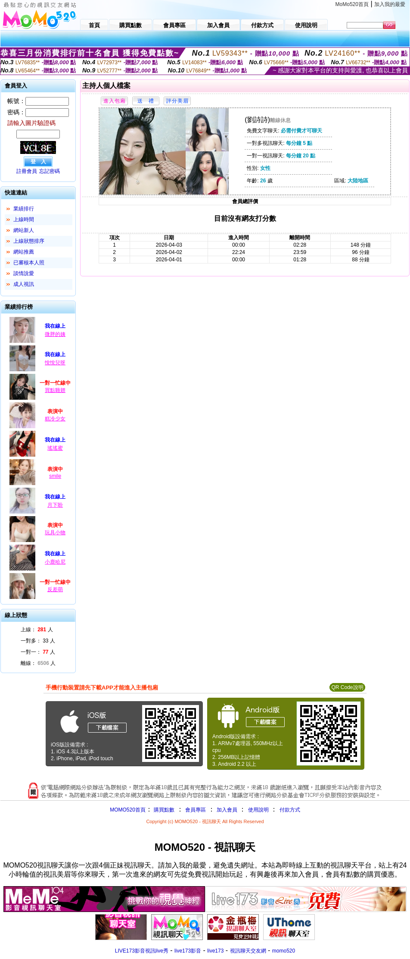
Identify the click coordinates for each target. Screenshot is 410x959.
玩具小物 (55, 533)
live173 (215, 951)
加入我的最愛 (389, 4)
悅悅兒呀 (55, 363)
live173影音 (187, 951)
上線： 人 (37, 630)
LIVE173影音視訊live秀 (141, 951)
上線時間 (23, 219)
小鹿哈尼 (55, 562)
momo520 (283, 951)
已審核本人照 (28, 263)
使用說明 (258, 810)
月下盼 (55, 505)
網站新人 (23, 230)
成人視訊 (23, 284)
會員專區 (195, 810)
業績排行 (23, 209)
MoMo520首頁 (352, 4)
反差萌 (55, 589)
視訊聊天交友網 (248, 951)
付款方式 (290, 810)
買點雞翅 (55, 390)
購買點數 (163, 810)
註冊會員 (26, 171)
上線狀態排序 (28, 241)
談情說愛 (23, 273)
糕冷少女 (55, 419)
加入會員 (227, 810)
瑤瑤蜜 (55, 448)
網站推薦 (23, 252)
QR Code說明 (347, 687)
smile (55, 476)
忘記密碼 (49, 171)
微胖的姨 (55, 334)
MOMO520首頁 (128, 810)
